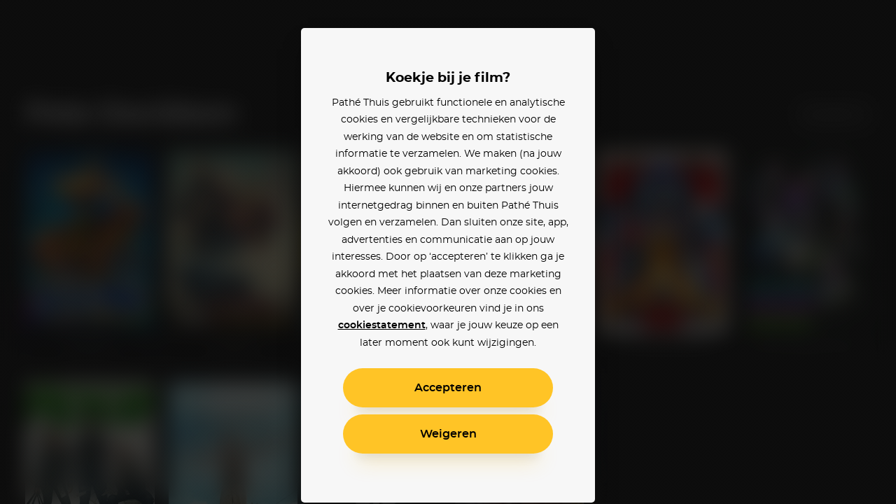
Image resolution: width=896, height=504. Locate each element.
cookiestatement (382, 325)
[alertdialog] (448, 252)
